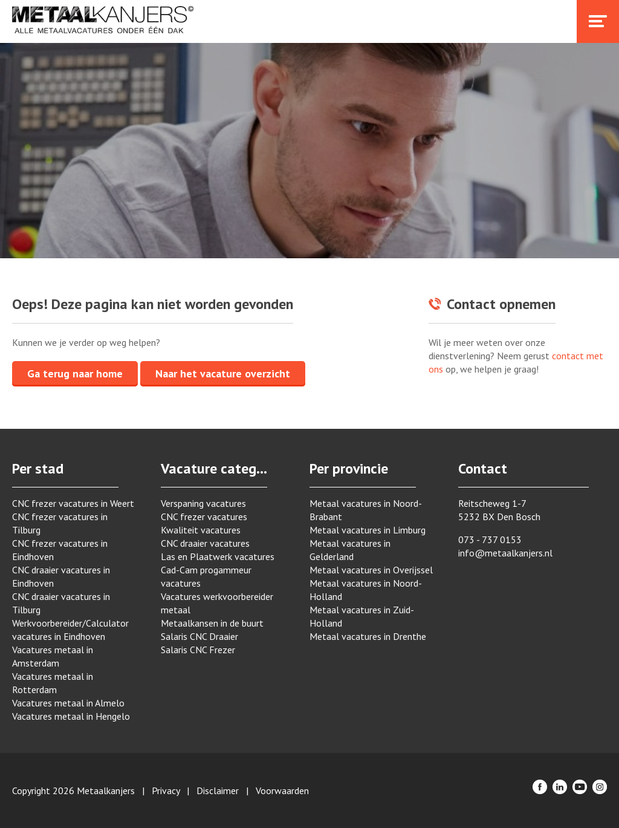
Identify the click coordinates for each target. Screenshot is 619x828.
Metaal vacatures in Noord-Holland (366, 589)
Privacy (166, 790)
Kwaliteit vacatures (201, 530)
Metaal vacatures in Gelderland (350, 549)
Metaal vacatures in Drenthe (368, 636)
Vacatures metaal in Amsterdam (52, 656)
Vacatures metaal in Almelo (68, 703)
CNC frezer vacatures (204, 516)
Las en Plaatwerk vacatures (217, 556)
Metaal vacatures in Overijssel (371, 570)
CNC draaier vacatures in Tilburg (61, 603)
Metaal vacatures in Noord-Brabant (366, 510)
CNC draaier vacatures (205, 543)
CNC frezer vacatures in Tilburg (60, 523)
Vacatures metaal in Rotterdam (52, 683)
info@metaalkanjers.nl (505, 553)
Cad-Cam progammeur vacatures (206, 576)
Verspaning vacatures (203, 503)
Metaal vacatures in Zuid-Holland (362, 616)
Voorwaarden (282, 790)
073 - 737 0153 (490, 539)
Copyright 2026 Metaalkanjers (73, 790)
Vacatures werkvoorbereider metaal (217, 603)
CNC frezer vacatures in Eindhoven (60, 549)
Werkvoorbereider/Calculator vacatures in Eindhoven (70, 629)
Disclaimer (217, 790)
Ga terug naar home (75, 373)
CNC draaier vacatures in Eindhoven (61, 576)
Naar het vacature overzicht (222, 373)
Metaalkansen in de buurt (212, 623)
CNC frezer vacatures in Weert (73, 503)
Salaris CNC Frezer (198, 650)
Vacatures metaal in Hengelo (71, 716)
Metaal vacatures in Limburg (368, 530)
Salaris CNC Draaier (199, 636)
